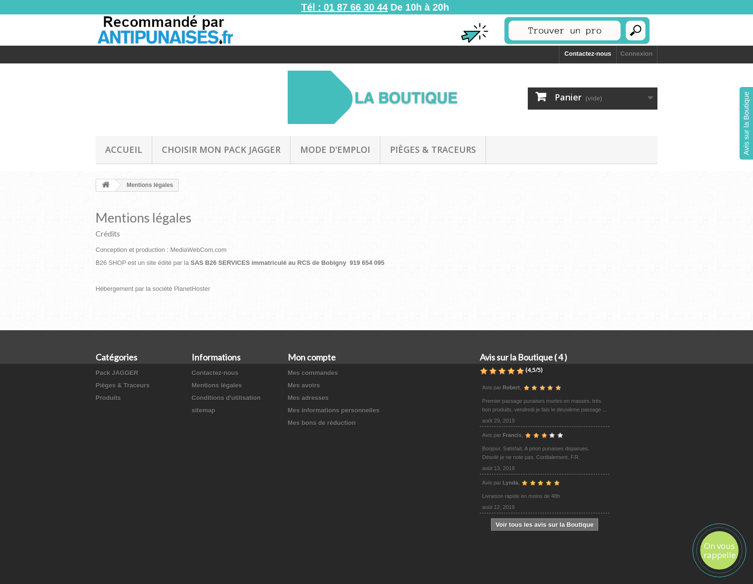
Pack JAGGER (117, 372)
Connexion (636, 53)
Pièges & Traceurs (433, 149)
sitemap (203, 410)
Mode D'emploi (335, 149)
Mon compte (312, 357)
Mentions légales (217, 385)
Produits (108, 397)
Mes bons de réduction (322, 422)
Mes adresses (308, 397)
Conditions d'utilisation (226, 397)
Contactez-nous (587, 53)
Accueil (123, 149)
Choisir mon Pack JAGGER (221, 149)
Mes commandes (313, 372)
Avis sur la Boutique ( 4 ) (523, 357)
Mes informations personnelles (333, 410)
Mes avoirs (304, 385)
